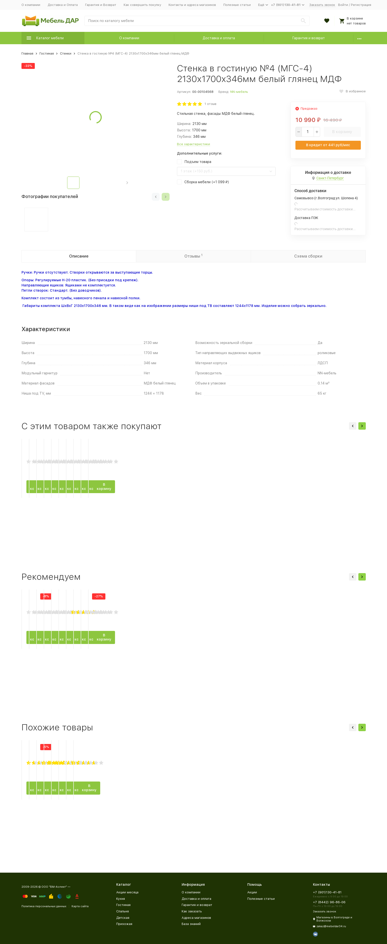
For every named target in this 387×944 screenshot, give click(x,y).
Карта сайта (80, 906)
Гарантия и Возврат (100, 5)
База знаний (191, 924)
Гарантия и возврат (308, 38)
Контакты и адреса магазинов (192, 5)
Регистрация (361, 5)
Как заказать (192, 911)
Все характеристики (193, 144)
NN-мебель (239, 92)
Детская (122, 918)
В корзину (342, 131)
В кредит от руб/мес (328, 145)
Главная (27, 53)
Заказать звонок (322, 5)
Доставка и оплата (219, 38)
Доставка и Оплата (63, 5)
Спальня (122, 911)
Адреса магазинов (196, 918)
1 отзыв (210, 104)
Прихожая (124, 924)
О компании (30, 5)
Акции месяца (127, 892)
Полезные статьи (237, 5)
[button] (127, 183)
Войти (343, 5)
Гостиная (46, 53)
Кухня (120, 899)
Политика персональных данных (43, 906)
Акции (252, 892)
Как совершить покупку (142, 5)
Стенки (65, 53)
